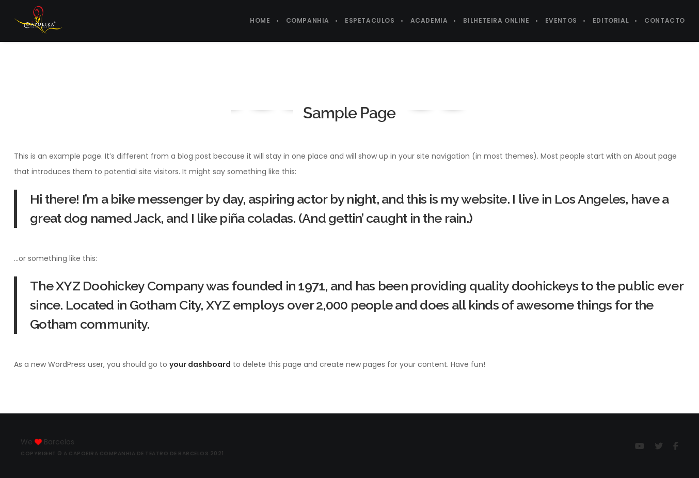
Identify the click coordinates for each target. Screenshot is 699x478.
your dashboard (200, 364)
